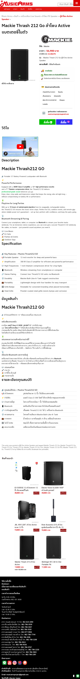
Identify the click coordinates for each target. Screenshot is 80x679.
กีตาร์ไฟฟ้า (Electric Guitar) (11, 641)
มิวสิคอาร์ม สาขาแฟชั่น (24, 449)
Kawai (4, 668)
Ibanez (4, 665)
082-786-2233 (33, 612)
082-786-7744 (29, 597)
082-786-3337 (26, 590)
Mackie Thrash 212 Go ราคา (33, 447)
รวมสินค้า (5, 552)
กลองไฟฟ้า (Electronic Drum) (12, 653)
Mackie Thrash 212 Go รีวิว (53, 447)
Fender (4, 660)
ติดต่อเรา (5, 546)
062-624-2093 (28, 585)
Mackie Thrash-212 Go (52, 445)
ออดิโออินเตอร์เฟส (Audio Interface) (14, 656)
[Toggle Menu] (76, 3)
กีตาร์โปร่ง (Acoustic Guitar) (11, 643)
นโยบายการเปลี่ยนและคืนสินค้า (14, 549)
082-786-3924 (20, 605)
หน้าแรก (7, 9)
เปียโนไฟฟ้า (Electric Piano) (11, 648)
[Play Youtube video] (20, 147)
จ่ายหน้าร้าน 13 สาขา (49, 92)
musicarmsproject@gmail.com (58, 114)
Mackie (46, 46)
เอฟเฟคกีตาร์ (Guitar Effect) (11, 651)
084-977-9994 (26, 595)
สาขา (15, 9)
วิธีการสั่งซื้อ (6, 544)
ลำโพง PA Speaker (50, 16)
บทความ (39, 9)
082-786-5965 (31, 615)
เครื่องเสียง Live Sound (30, 16)
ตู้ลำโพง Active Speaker (27, 445)
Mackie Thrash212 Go (68, 445)
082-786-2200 (31, 602)
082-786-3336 (25, 600)
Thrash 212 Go (7, 447)
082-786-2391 (31, 617)
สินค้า (23, 9)
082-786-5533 (26, 592)
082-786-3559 (26, 587)
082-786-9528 (21, 607)
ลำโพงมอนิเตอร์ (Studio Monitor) (13, 658)
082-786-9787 (26, 610)
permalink (45, 449)
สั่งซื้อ (30, 9)
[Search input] (67, 4)
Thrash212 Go (9, 449)
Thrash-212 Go (18, 447)
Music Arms (7, 16)
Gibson (4, 663)
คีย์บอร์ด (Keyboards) (9, 646)
